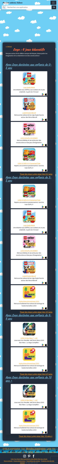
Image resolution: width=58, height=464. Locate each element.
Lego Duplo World (29, 87)
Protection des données (47, 461)
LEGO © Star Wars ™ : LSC (29, 338)
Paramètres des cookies (33, 461)
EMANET (22, 463)
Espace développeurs (19, 461)
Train (23, 449)
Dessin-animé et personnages (45, 452)
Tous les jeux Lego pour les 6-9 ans (36, 374)
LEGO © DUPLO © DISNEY (29, 138)
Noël (25, 452)
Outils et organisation (11, 449)
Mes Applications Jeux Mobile (29, 459)
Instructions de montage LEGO (29, 301)
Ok (54, 7)
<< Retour (9, 46)
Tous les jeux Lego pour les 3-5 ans (36, 312)
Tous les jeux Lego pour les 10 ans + (35, 436)
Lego (49, 448)
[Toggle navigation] (53, 3)
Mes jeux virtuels (42, 459)
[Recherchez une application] (28, 7)
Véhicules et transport (14, 452)
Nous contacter (8, 461)
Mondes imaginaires (36, 448)
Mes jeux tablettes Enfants (12, 3)
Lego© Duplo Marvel (29, 113)
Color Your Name (15, 459)
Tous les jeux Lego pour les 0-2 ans (36, 174)
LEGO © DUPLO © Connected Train (29, 163)
